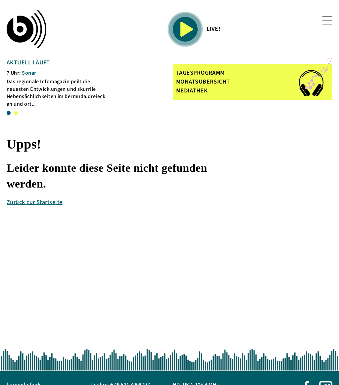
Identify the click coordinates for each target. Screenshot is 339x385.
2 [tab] (16, 113)
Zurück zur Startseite (34, 202)
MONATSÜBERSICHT (203, 82)
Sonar (29, 73)
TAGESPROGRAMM (200, 73)
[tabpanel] (59, 83)
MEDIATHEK (192, 91)
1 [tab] (9, 113)
